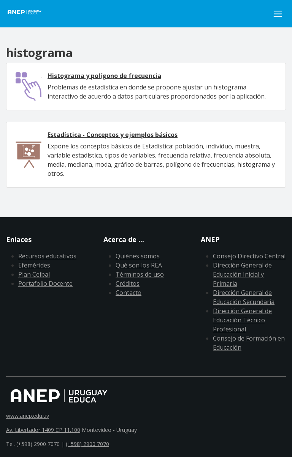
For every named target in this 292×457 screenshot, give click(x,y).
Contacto (128, 292)
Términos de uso (140, 274)
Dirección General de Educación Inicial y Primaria (242, 274)
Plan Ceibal (34, 274)
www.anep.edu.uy (27, 415)
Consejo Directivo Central (249, 256)
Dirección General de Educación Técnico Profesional (242, 320)
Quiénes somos (138, 256)
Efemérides (34, 265)
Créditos (128, 283)
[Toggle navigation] (278, 14)
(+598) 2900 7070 (87, 443)
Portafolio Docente (45, 283)
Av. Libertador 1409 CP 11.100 (43, 429)
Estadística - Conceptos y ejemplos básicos (113, 135)
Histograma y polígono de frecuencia (104, 76)
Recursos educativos (47, 256)
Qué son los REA (139, 265)
